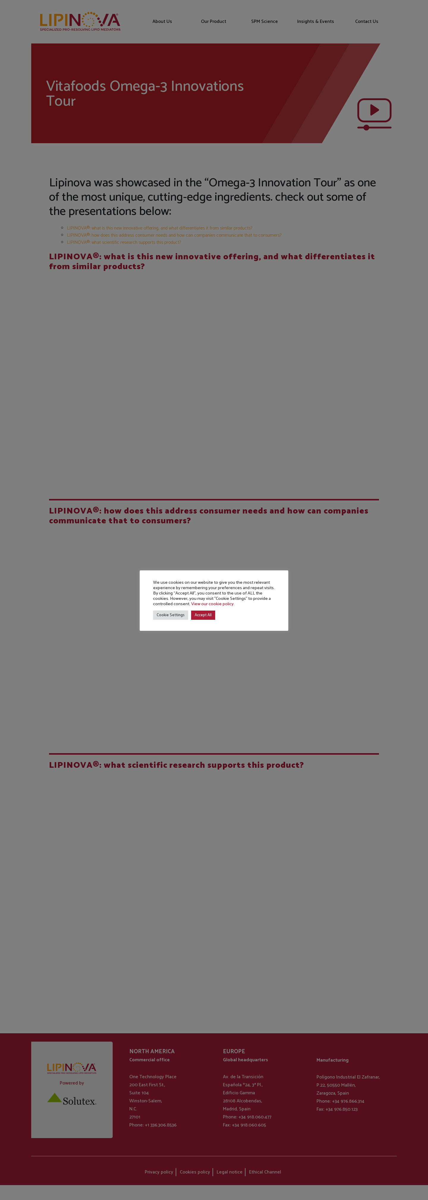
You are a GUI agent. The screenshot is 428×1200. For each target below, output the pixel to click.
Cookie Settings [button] (171, 615)
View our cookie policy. (213, 604)
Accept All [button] (203, 615)
